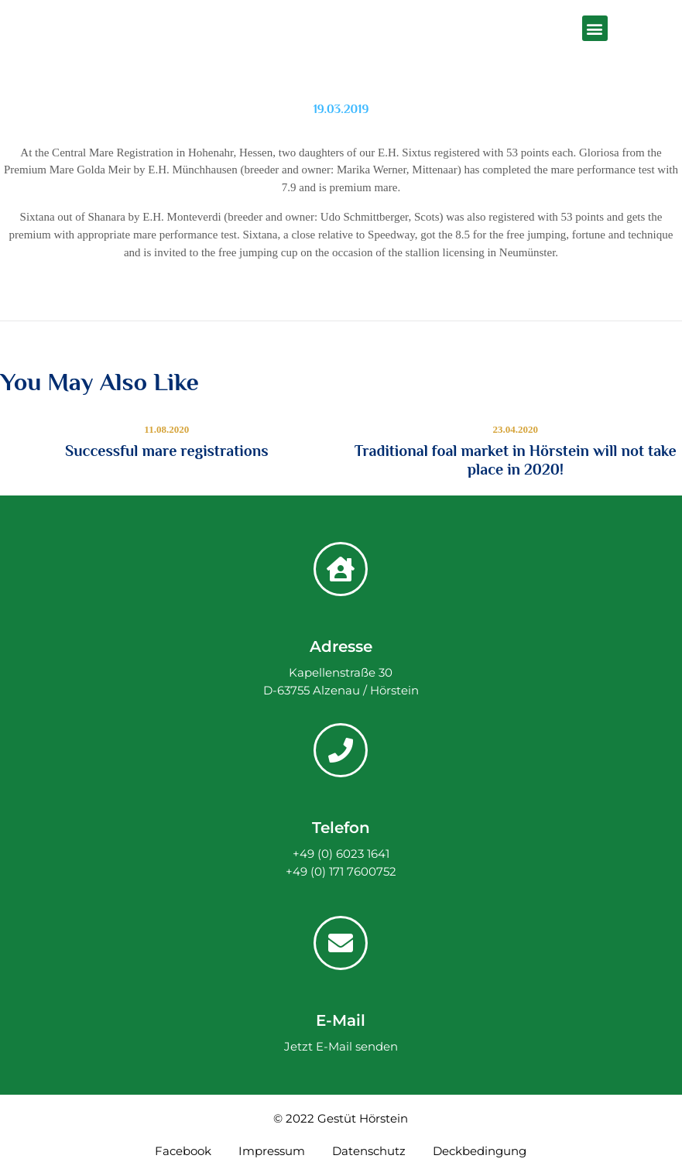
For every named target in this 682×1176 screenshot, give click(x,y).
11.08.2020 (166, 429)
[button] (595, 28)
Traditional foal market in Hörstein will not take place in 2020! (516, 460)
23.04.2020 (516, 429)
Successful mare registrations (167, 450)
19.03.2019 (341, 109)
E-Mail (340, 1020)
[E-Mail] (341, 943)
